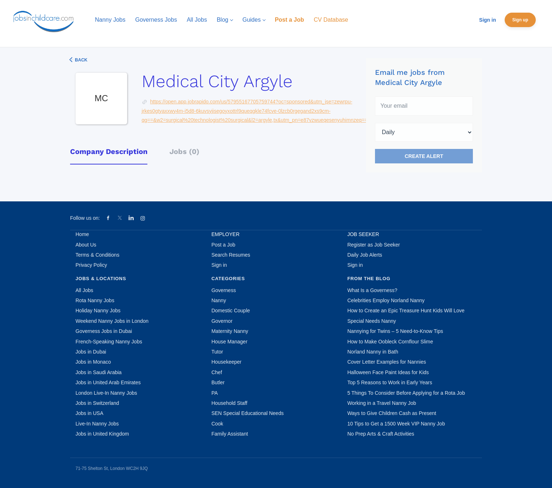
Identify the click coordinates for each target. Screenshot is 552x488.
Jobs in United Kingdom (102, 434)
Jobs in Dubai (91, 352)
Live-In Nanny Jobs (97, 424)
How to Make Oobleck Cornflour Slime (390, 341)
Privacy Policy (91, 265)
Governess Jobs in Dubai (104, 331)
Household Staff (229, 403)
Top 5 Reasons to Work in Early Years (389, 382)
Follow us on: (85, 218)
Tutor (217, 352)
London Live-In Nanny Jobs (106, 393)
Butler (218, 382)
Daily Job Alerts (364, 255)
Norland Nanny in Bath (372, 352)
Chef (216, 372)
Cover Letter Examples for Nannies (386, 362)
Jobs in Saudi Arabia (99, 372)
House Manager (229, 341)
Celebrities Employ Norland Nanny (385, 300)
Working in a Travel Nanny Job (381, 403)
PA (214, 393)
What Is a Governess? (372, 290)
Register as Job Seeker (373, 245)
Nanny (218, 300)
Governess (223, 290)
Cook (217, 424)
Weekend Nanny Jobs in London (112, 321)
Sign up (520, 19)
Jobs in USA (89, 413)
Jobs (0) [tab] (184, 151)
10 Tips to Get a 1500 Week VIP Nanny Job (396, 424)
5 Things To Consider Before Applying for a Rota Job (406, 393)
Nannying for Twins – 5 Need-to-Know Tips (395, 331)
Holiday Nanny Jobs (98, 310)
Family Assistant (229, 434)
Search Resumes (230, 255)
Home (82, 234)
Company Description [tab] (108, 151)
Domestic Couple (230, 310)
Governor (221, 321)
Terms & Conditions (97, 255)
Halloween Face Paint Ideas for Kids (388, 372)
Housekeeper (226, 362)
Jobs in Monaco (93, 362)
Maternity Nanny (229, 331)
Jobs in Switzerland (97, 403)
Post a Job (223, 245)
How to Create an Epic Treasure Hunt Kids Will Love (405, 310)
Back (80, 60)
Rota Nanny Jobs (95, 300)
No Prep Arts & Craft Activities (380, 434)
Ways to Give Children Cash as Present (391, 413)
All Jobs (84, 290)
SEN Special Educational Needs (247, 413)
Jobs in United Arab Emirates (108, 382)
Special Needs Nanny (371, 321)
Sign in (487, 20)
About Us (86, 245)
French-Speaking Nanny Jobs (109, 341)
